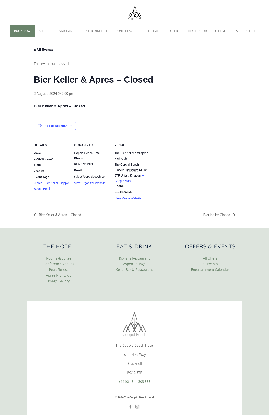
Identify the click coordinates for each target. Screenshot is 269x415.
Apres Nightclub (58, 275)
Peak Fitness (59, 269)
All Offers (210, 258)
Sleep (43, 31)
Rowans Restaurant (134, 258)
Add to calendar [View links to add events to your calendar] (56, 126)
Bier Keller (51, 183)
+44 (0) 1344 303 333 (134, 381)
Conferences (126, 31)
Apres (38, 183)
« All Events (43, 49)
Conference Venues (58, 264)
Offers (174, 31)
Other (251, 31)
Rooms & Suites (58, 258)
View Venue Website (128, 198)
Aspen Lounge (134, 264)
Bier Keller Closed (217, 215)
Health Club (197, 31)
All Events (210, 264)
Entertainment (95, 31)
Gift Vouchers (226, 31)
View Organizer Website (90, 183)
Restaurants (65, 31)
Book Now (22, 31)
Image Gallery (59, 281)
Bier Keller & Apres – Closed (59, 215)
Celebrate (152, 31)
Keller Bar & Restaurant (134, 269)
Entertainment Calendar (210, 269)
